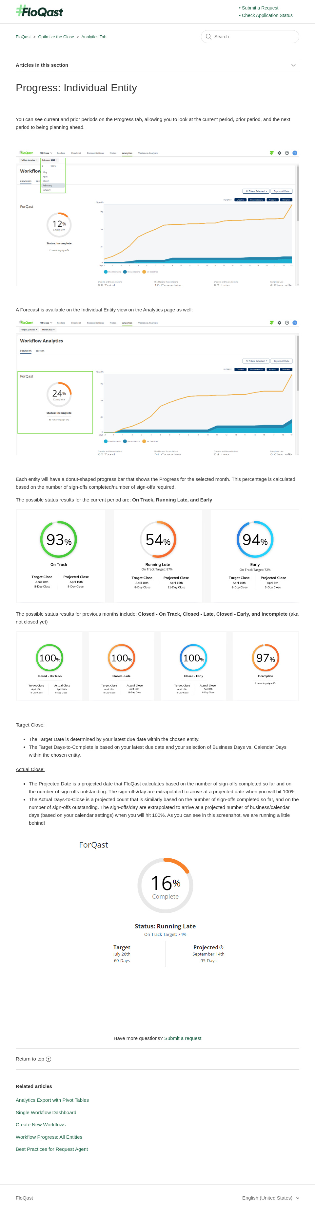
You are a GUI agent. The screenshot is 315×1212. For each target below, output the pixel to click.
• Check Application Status (266, 15)
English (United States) (268, 1198)
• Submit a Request (258, 7)
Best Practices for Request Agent (52, 1149)
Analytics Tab (93, 36)
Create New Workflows (41, 1124)
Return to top (33, 1059)
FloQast (23, 36)
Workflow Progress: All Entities (49, 1137)
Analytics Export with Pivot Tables (52, 1100)
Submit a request (182, 1038)
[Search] (250, 36)
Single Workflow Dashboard (46, 1112)
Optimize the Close (56, 36)
